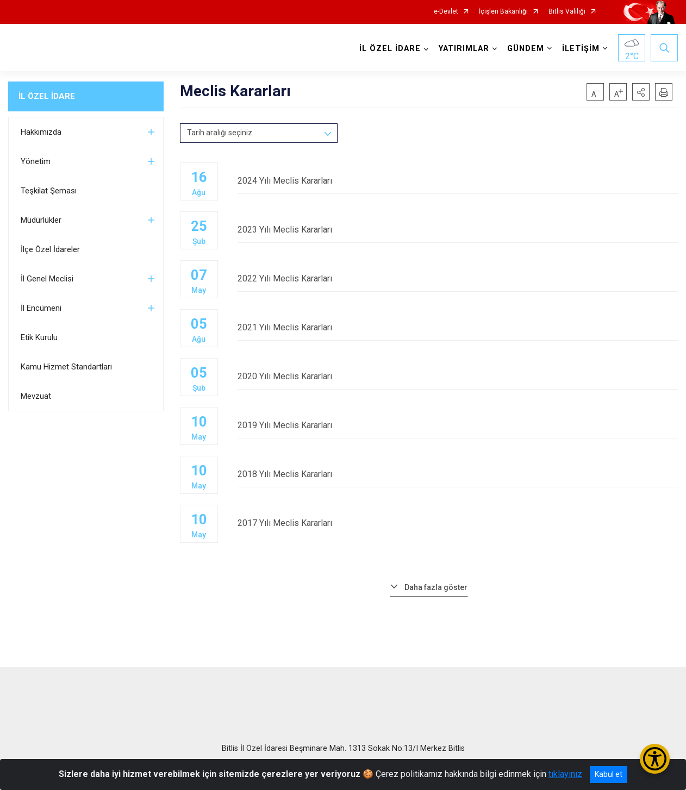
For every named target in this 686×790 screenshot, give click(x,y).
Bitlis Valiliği (566, 11)
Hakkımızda (41, 132)
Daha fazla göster (435, 587)
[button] (641, 92)
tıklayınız (565, 774)
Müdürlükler (41, 220)
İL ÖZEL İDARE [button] (390, 48)
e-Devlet (446, 11)
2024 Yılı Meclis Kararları (458, 180)
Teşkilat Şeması (49, 191)
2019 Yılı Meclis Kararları (458, 425)
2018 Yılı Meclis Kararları (458, 474)
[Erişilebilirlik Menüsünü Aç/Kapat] (655, 759)
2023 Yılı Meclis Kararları (458, 229)
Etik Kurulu (39, 337)
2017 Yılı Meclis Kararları (458, 523)
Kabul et (608, 774)
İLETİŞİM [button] (581, 48)
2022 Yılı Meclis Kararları (458, 278)
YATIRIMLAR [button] (464, 48)
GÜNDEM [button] (525, 48)
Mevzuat (36, 396)
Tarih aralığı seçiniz (219, 132)
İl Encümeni (41, 308)
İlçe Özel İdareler (50, 249)
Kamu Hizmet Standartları (66, 367)
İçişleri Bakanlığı (503, 11)
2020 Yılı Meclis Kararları (458, 376)
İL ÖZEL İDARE (46, 96)
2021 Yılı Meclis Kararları (458, 327)
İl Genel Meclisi (47, 279)
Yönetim (36, 161)
